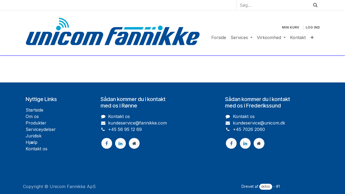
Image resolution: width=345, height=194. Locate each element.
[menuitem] (218, 37)
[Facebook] (231, 143)
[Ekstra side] (259, 143)
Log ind (313, 27)
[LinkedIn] (245, 143)
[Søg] (315, 5)
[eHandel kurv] (290, 27)
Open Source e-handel (301, 186)
